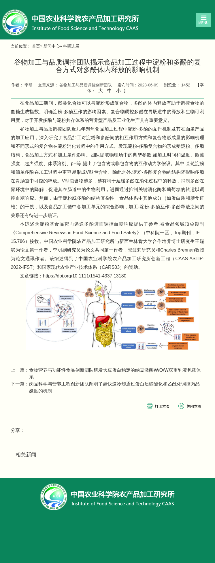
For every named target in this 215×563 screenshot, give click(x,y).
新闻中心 (52, 46)
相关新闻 (26, 455)
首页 (36, 46)
